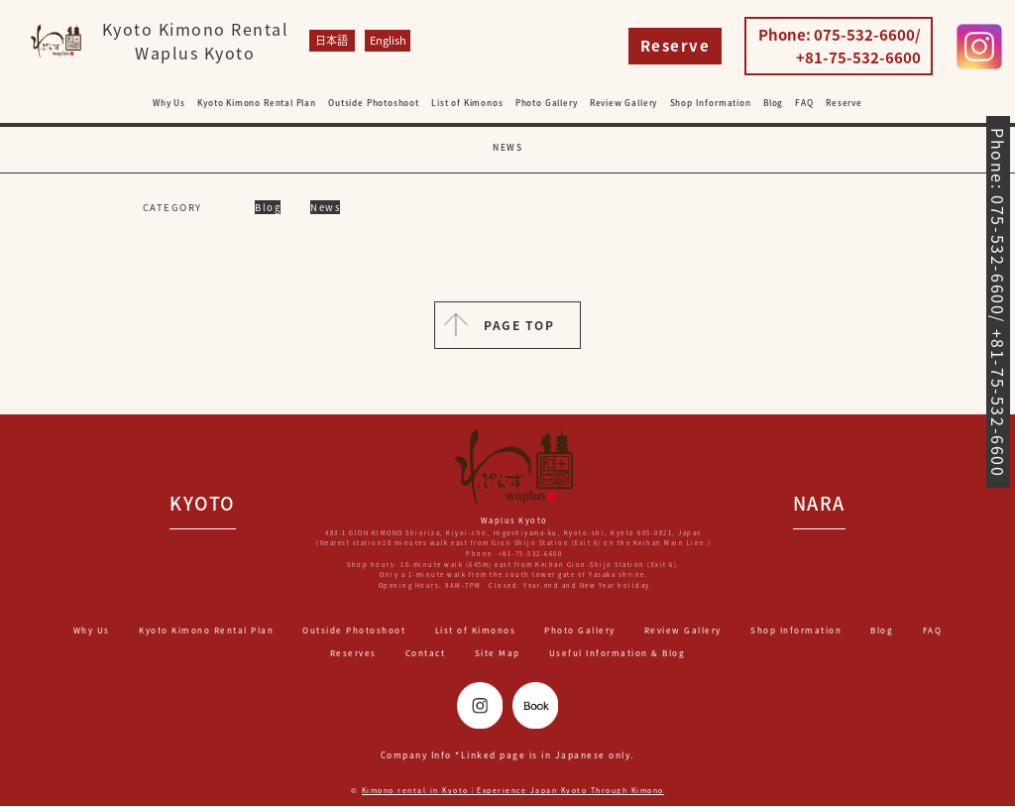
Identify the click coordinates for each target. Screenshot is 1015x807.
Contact (425, 652)
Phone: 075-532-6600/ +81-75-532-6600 (839, 46)
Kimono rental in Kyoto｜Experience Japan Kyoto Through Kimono (512, 791)
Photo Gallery (546, 102)
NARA (819, 504)
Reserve (675, 46)
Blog (773, 102)
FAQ (804, 102)
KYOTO (202, 504)
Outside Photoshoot (373, 102)
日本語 (331, 40)
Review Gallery (623, 102)
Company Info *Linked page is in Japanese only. (507, 755)
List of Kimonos (467, 102)
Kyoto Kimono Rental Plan (256, 102)
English (387, 40)
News (325, 207)
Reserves (353, 652)
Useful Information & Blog (617, 652)
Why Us (169, 102)
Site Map (497, 652)
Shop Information (710, 102)
